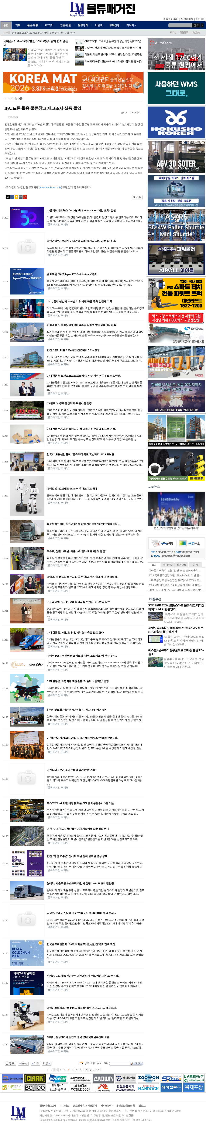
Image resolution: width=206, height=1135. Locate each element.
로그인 (173, 32)
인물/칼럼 (65, 25)
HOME (8, 98)
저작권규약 (106, 1105)
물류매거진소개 (48, 1105)
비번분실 (196, 32)
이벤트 (99, 25)
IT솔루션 (155, 599)
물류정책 (83, 25)
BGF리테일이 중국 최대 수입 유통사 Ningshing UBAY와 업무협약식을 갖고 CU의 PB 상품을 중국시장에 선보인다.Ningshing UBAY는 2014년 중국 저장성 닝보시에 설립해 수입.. (95, 612)
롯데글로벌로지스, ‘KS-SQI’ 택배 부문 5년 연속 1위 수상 (43, 32)
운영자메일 (187, 19)
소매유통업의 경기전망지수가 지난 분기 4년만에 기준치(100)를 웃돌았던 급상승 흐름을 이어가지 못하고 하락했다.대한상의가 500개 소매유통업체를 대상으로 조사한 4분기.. (95, 780)
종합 (5, 25)
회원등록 (184, 32)
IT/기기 (49, 25)
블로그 (141, 1105)
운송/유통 (32, 25)
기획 (17, 25)
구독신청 (114, 25)
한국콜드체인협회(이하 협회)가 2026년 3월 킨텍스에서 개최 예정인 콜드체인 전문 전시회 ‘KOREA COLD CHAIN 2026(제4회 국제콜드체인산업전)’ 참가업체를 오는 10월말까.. (95, 955)
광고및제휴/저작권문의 (85, 1105)
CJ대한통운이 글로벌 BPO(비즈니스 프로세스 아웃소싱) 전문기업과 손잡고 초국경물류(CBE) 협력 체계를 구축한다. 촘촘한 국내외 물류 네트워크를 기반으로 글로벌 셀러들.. (94, 386)
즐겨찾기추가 (170, 19)
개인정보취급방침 (125, 1105)
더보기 (131, 25)
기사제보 (64, 1105)
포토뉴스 (154, 486)
